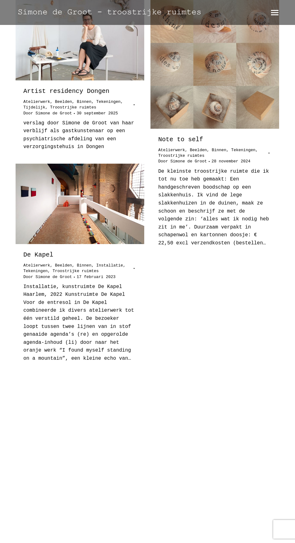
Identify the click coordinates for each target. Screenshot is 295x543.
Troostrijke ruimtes (73, 107)
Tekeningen (108, 101)
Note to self (180, 139)
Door (47, 113)
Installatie (109, 265)
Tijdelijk (34, 107)
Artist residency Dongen (66, 91)
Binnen (84, 101)
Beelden (63, 101)
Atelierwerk (36, 101)
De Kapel (38, 254)
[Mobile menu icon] (274, 12)
